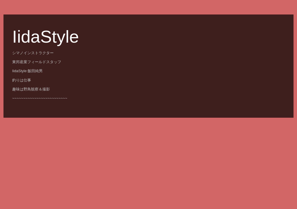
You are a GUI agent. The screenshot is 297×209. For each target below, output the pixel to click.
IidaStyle (45, 36)
